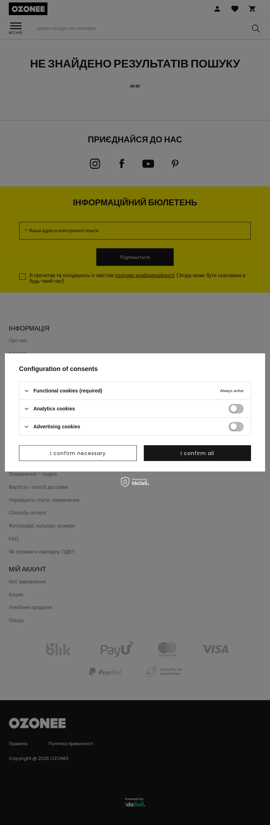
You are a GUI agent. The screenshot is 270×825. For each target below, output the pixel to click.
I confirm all (197, 452)
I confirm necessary (78, 452)
